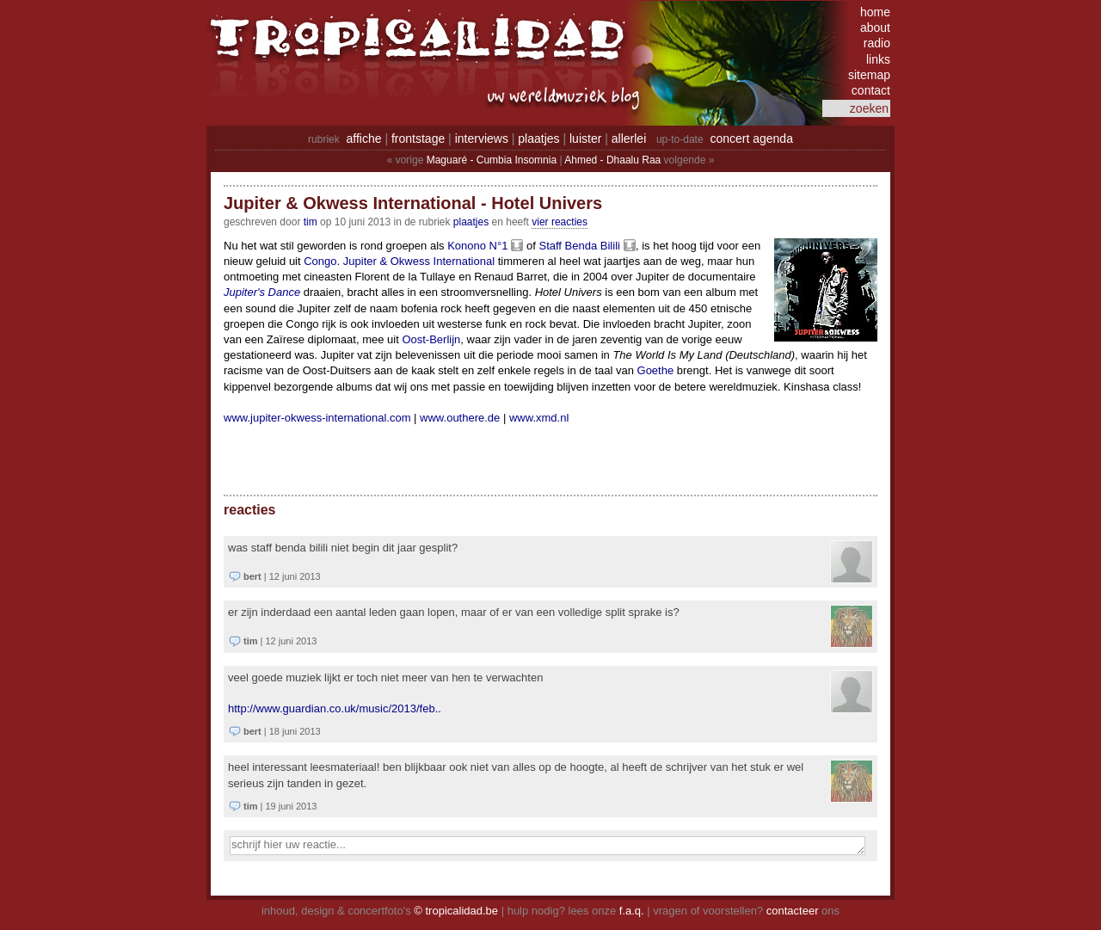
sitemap (869, 75)
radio (877, 43)
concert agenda (751, 138)
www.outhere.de (460, 417)
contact (871, 90)
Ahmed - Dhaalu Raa (612, 160)
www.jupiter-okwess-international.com (317, 417)
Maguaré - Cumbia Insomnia (492, 160)
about (875, 27)
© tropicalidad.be (456, 910)
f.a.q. (631, 910)
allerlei (629, 138)
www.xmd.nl (539, 417)
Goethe (655, 370)
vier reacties (559, 222)
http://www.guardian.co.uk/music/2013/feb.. (334, 708)
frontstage (418, 138)
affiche (364, 138)
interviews (481, 138)
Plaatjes (471, 222)
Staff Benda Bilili (578, 245)
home (875, 12)
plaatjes (538, 138)
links (878, 59)
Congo (320, 261)
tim (310, 222)
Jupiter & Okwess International (419, 261)
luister (585, 138)
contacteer (792, 910)
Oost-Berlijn (431, 339)
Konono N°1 (477, 245)
